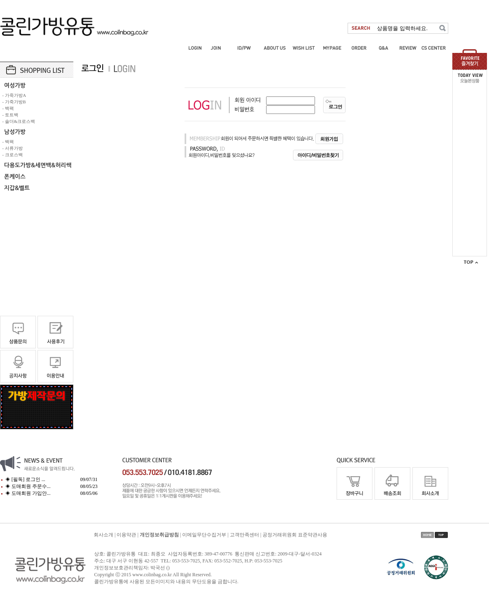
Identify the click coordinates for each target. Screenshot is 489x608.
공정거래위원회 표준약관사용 (294, 535)
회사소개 (103, 535)
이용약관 (126, 535)
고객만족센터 (244, 535)
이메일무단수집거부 (204, 535)
